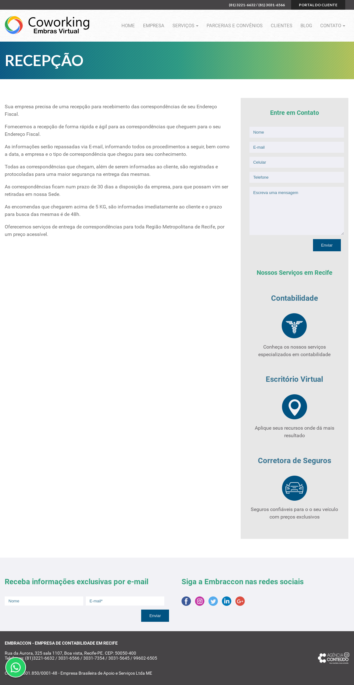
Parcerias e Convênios (235, 25)
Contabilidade (294, 298)
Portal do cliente (318, 5)
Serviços (183, 25)
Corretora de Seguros (294, 460)
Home (128, 25)
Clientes (281, 25)
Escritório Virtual (294, 379)
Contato (330, 25)
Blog (306, 25)
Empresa (153, 25)
